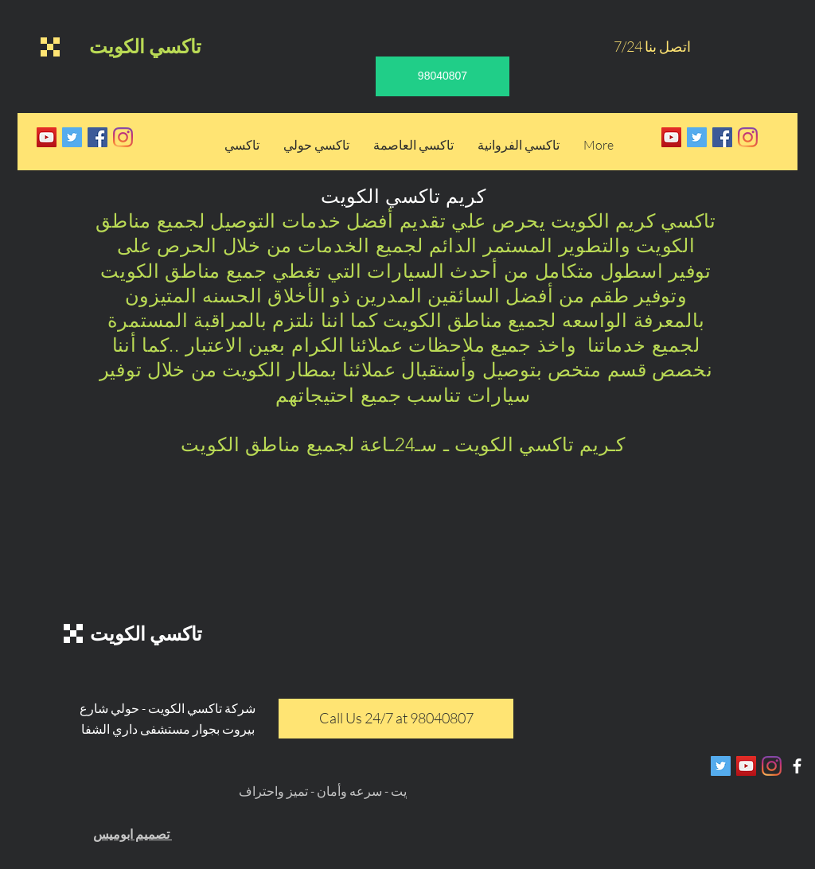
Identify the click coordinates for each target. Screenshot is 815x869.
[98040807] (442, 76)
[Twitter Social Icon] (72, 137)
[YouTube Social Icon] (47, 137)
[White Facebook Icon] (797, 766)
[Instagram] (123, 137)
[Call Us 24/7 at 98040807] (396, 718)
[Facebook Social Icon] (97, 137)
